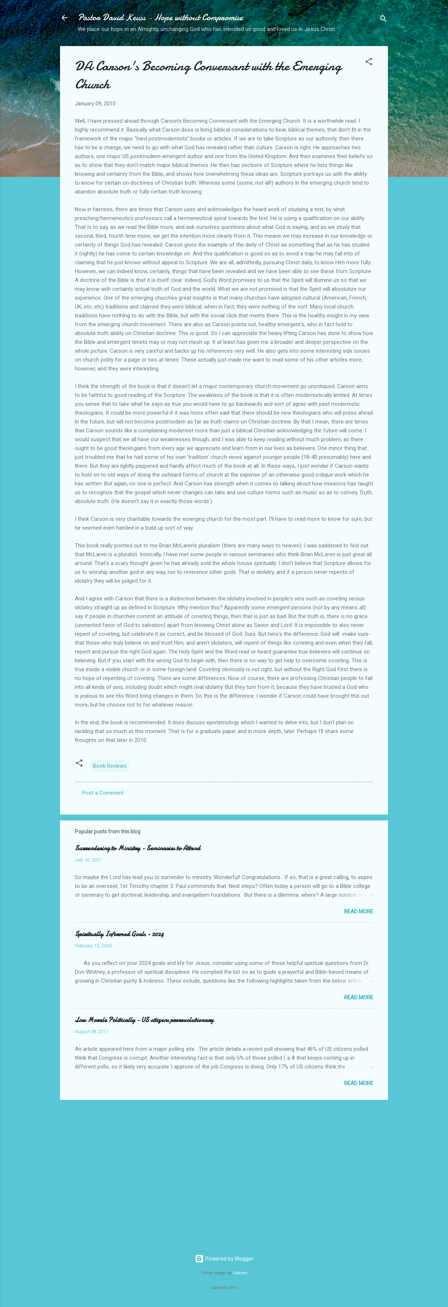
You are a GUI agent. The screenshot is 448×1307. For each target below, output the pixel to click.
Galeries (240, 1273)
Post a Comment (103, 793)
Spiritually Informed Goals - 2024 (119, 934)
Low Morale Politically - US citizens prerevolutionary (144, 1020)
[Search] (383, 20)
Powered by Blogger (224, 1258)
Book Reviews (110, 766)
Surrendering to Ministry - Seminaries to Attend (137, 848)
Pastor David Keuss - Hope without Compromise (160, 17)
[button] (368, 63)
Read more (358, 911)
